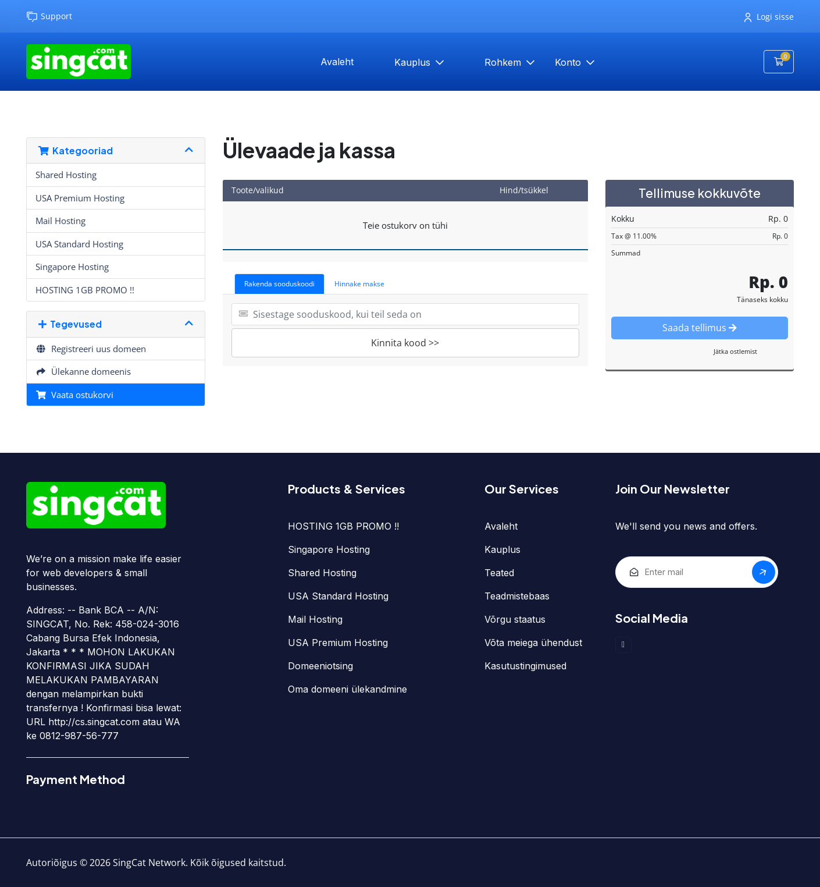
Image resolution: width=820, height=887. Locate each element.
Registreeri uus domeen (90, 348)
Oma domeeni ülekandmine (347, 689)
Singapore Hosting (72, 266)
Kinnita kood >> (405, 342)
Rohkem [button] (504, 62)
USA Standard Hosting (79, 244)
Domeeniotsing (320, 666)
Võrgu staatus (515, 619)
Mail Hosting (60, 220)
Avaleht (337, 62)
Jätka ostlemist (735, 351)
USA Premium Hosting (79, 198)
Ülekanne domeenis (83, 371)
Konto (569, 62)
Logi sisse (769, 16)
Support (49, 16)
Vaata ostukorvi (74, 394)
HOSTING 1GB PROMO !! (84, 290)
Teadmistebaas (517, 596)
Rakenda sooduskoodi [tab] (279, 284)
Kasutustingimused (525, 666)
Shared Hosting (66, 174)
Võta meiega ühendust (533, 642)
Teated (499, 573)
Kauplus (413, 62)
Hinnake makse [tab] (359, 284)
